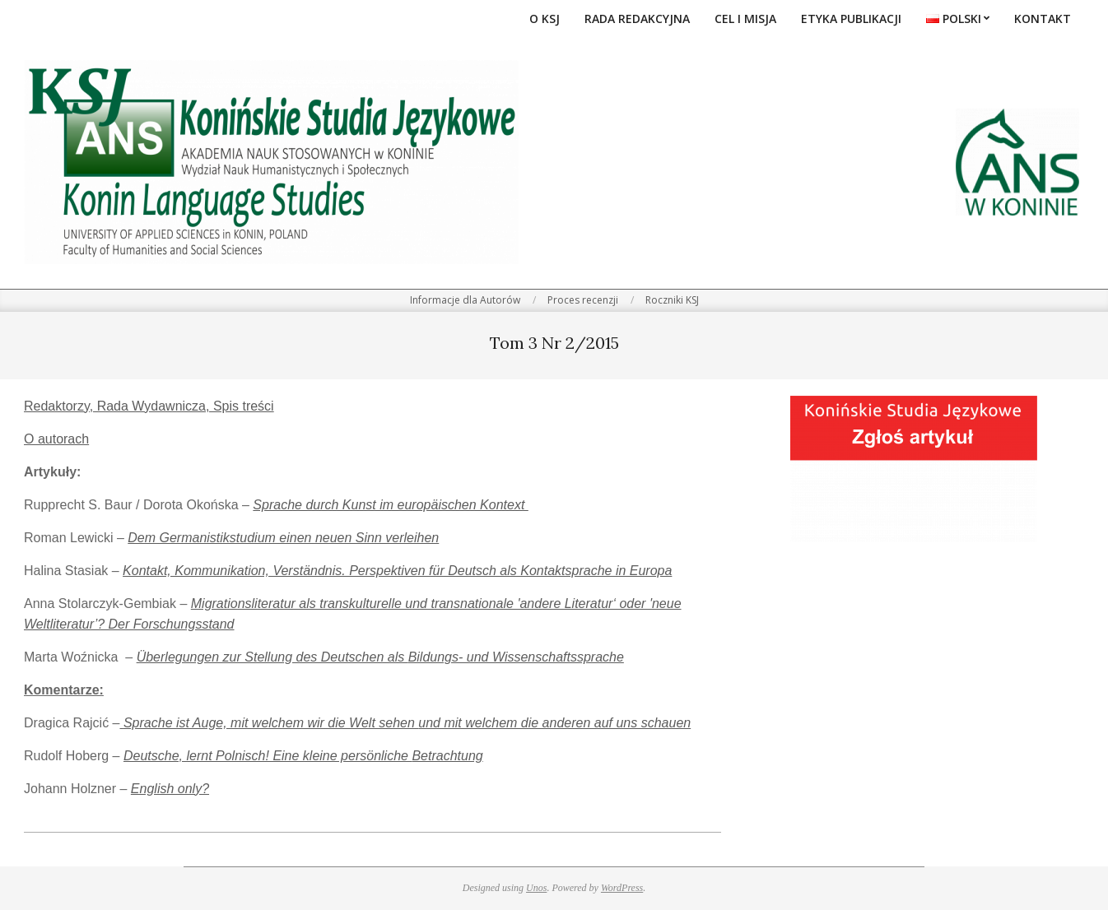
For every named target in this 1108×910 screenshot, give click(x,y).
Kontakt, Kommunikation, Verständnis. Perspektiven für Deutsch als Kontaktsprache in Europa (397, 571)
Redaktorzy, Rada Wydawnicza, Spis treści (149, 406)
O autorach (56, 439)
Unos (536, 888)
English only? (170, 789)
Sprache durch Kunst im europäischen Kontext (390, 505)
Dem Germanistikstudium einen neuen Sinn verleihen (283, 538)
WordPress (622, 888)
